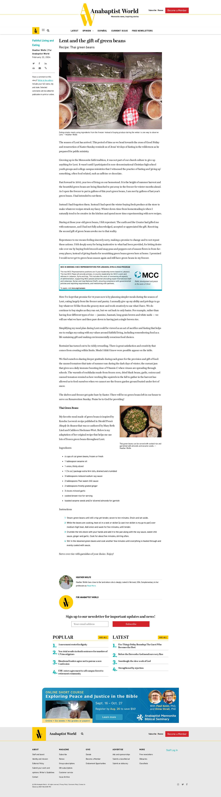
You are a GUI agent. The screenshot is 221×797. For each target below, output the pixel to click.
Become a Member (177, 10)
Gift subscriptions (65, 768)
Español (102, 30)
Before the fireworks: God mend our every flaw (140, 654)
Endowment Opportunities (96, 763)
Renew (160, 10)
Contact (35, 777)
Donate (88, 754)
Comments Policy (73, 784)
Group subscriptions (67, 763)
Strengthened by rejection (131, 668)
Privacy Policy (63, 784)
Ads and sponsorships (121, 754)
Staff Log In (172, 750)
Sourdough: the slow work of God (134, 661)
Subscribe (152, 10)
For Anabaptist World (87, 597)
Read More (91, 585)
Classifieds (143, 763)
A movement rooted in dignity (72, 644)
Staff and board (38, 754)
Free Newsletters (142, 30)
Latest (74, 30)
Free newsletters (146, 754)
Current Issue (119, 30)
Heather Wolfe (39, 50)
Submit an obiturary (120, 763)
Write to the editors (45, 80)
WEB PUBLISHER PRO (45, 787)
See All (103, 637)
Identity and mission (40, 759)
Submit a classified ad (121, 759)
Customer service (66, 772)
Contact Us (82, 784)
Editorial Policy (38, 763)
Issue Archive (64, 777)
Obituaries (143, 759)
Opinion (88, 30)
